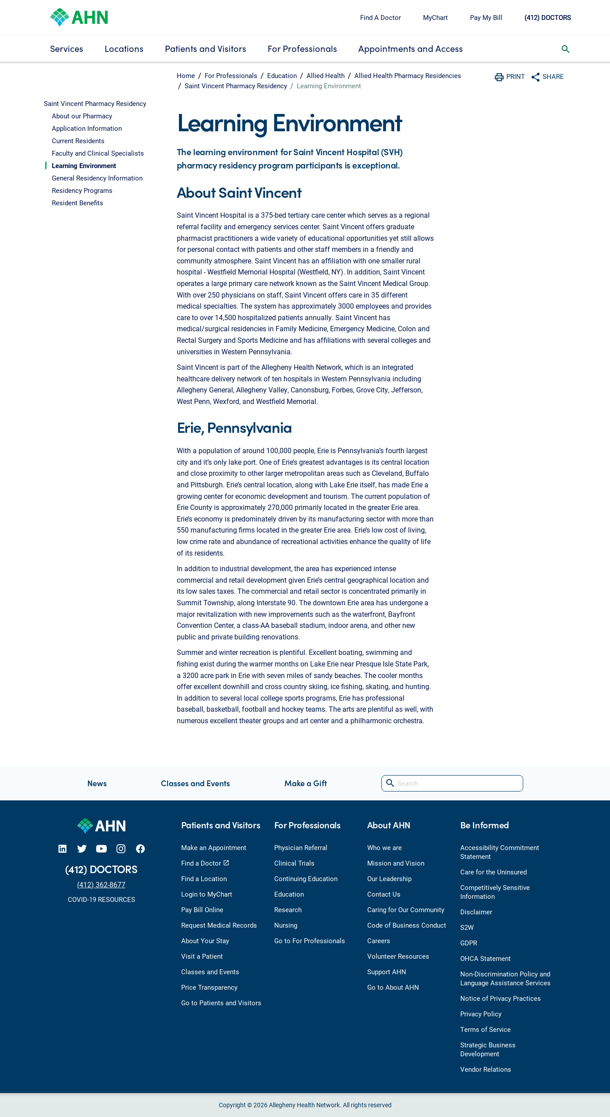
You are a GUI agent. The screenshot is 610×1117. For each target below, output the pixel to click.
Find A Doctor (380, 17)
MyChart (435, 17)
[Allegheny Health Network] (79, 16)
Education (282, 75)
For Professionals (302, 48)
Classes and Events (195, 782)
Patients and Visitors (205, 48)
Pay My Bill (486, 17)
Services (66, 48)
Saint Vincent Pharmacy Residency (236, 85)
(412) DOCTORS (548, 17)
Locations (124, 48)
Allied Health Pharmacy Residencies (407, 75)
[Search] (452, 783)
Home (186, 75)
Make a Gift (305, 782)
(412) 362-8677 (101, 884)
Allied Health (326, 75)
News (97, 782)
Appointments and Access (410, 48)
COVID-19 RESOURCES (101, 899)
